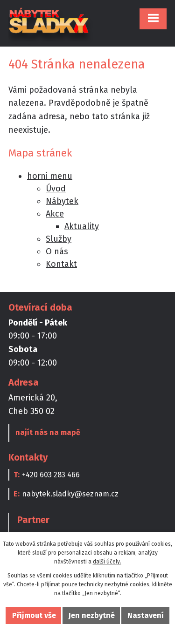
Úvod (56, 188)
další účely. (107, 561)
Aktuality (81, 226)
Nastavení (145, 615)
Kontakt (61, 264)
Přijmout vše (34, 615)
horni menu (49, 176)
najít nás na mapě (47, 432)
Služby (58, 239)
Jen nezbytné (92, 615)
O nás (57, 251)
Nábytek (62, 201)
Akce (55, 214)
